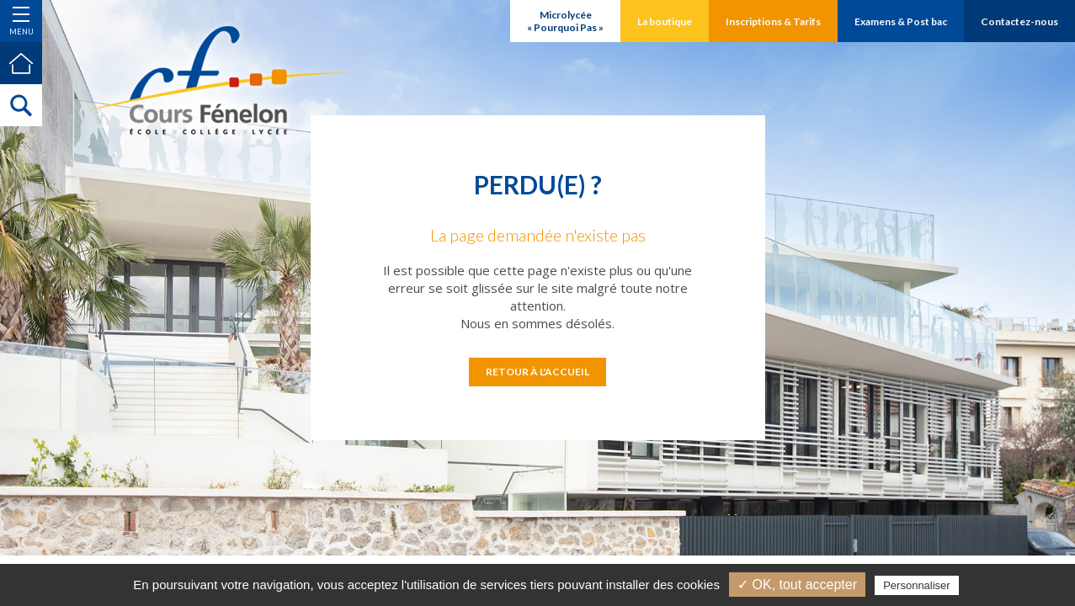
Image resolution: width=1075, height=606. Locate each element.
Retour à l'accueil (537, 371)
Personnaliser (916, 585)
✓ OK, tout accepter (797, 584)
